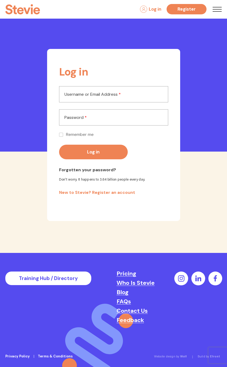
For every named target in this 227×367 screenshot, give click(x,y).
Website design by (170, 356)
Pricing (126, 274)
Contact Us (132, 311)
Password (75, 117)
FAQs (124, 302)
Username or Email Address (92, 94)
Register (187, 9)
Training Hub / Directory (48, 278)
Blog (123, 292)
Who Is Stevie (136, 283)
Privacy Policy (17, 356)
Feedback (130, 320)
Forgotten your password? (87, 170)
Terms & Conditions (55, 356)
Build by (209, 356)
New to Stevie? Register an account (97, 192)
